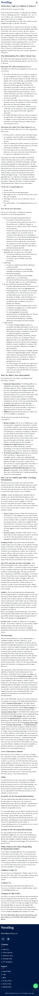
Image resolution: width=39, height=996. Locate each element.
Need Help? (7, 971)
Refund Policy (7, 987)
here (31, 674)
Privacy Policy (7, 981)
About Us (6, 949)
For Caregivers (8, 962)
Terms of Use (7, 984)
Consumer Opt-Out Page (8, 712)
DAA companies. (29, 707)
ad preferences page (24, 676)
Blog (4, 978)
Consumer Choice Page (13, 703)
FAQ (4, 974)
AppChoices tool (15, 718)
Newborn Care (8, 956)
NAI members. (18, 716)
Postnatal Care (7, 959)
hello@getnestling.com (10, 933)
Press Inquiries (7, 952)
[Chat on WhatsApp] (35, 986)
